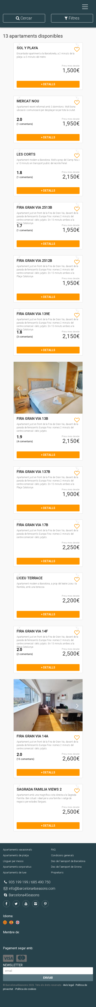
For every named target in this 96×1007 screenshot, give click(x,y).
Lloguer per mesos (13, 861)
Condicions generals (62, 855)
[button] (19, 400)
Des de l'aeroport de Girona (66, 866)
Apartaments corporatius (17, 866)
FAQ (53, 849)
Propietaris (57, 872)
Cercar (24, 18)
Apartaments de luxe (14, 872)
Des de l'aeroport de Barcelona (68, 861)
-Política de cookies (25, 989)
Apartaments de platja (16, 855)
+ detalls (48, 84)
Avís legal (68, 985)
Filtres (72, 18)
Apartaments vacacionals (17, 849)
